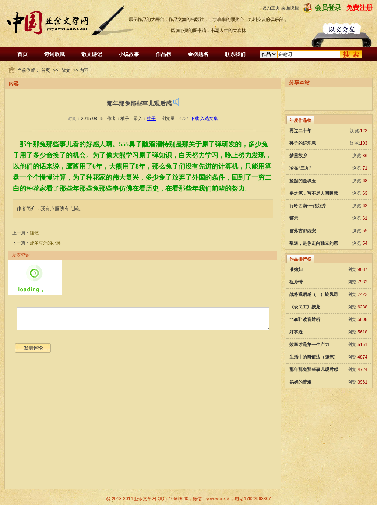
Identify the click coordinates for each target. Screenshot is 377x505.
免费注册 (359, 7)
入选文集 (209, 118)
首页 (22, 54)
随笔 (34, 233)
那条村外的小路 (45, 243)
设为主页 (271, 7)
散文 (65, 70)
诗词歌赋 (54, 54)
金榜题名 (198, 54)
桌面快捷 (290, 7)
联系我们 (235, 54)
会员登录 (328, 7)
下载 (194, 118)
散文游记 (91, 54)
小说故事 (129, 54)
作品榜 (163, 54)
